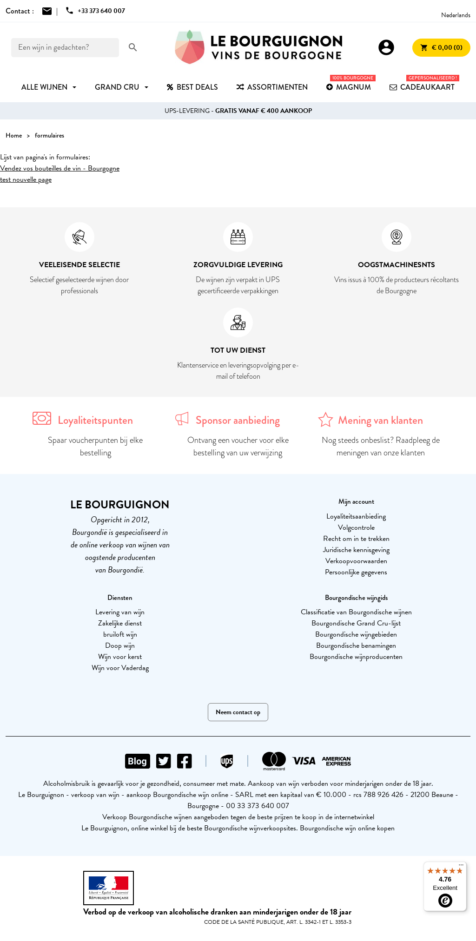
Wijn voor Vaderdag (120, 667)
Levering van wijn (120, 612)
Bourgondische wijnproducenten (356, 656)
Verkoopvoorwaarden (356, 560)
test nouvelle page (26, 179)
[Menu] (461, 867)
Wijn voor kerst (120, 656)
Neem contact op (238, 712)
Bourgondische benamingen (356, 645)
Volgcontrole (356, 527)
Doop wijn (120, 645)
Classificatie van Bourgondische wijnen (356, 612)
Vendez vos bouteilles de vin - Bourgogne (59, 168)
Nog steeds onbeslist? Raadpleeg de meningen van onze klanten (381, 446)
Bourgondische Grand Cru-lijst (356, 623)
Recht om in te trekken (356, 538)
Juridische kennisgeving (356, 549)
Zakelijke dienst (120, 623)
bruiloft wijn (120, 634)
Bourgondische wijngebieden (356, 634)
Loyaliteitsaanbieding (356, 516)
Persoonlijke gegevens (356, 572)
